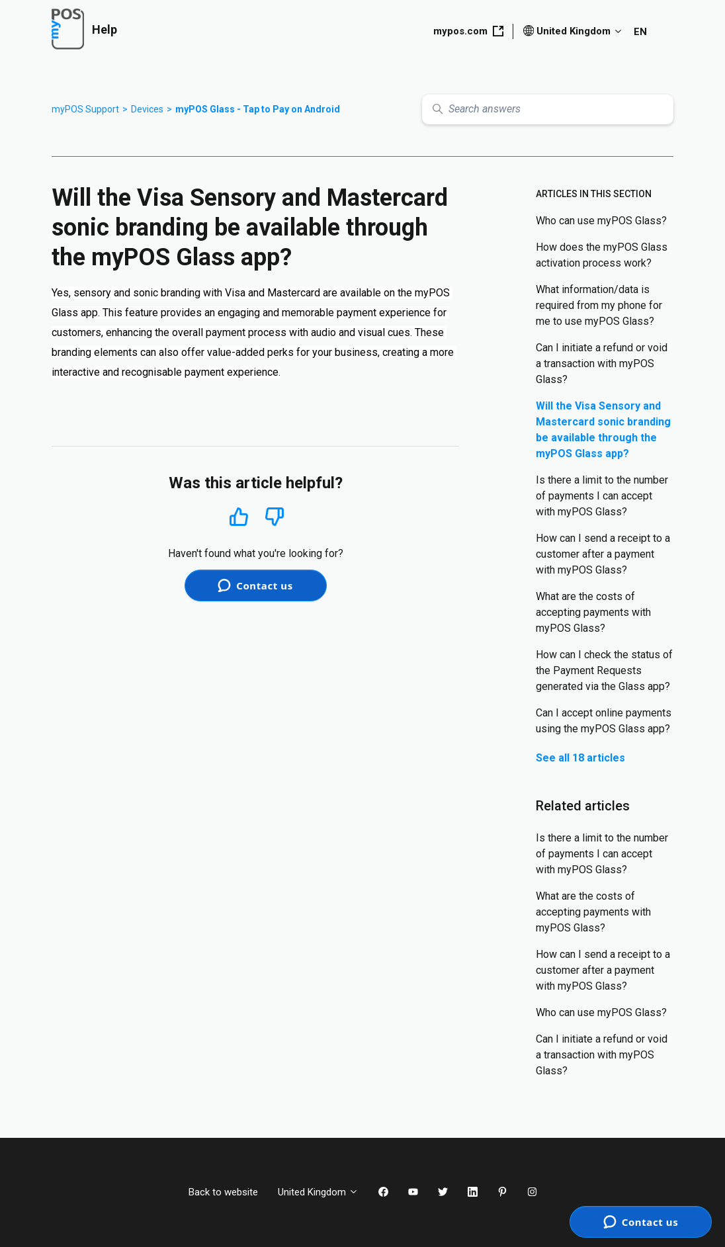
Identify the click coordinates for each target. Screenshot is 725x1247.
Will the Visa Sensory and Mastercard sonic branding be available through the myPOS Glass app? (603, 430)
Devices (147, 109)
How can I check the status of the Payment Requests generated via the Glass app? (604, 670)
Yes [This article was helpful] (238, 516)
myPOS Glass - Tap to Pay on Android (257, 109)
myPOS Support (85, 109)
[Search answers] (547, 109)
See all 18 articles (580, 758)
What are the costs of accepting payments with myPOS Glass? (593, 612)
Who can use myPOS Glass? (601, 220)
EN (640, 32)
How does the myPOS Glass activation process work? (601, 255)
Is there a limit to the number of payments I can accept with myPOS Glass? (602, 496)
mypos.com (468, 31)
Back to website (223, 1192)
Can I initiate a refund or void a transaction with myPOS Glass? (601, 363)
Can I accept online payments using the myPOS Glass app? (603, 721)
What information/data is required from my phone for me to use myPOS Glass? (599, 305)
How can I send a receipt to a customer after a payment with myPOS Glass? (603, 554)
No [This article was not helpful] (274, 517)
